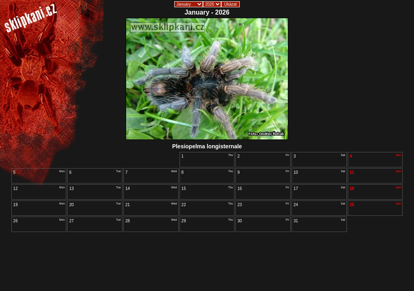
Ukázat (230, 4)
